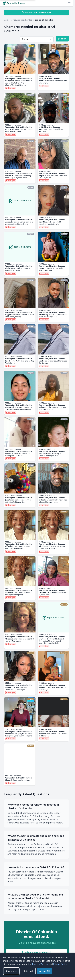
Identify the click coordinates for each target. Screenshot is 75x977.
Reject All (28, 971)
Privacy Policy (60, 964)
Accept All (44, 971)
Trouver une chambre (22, 20)
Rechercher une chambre (36, 12)
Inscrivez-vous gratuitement (36, 952)
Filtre (62, 38)
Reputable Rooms (13, 3)
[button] (69, 3)
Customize (11, 971)
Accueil (7, 20)
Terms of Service (40, 964)
